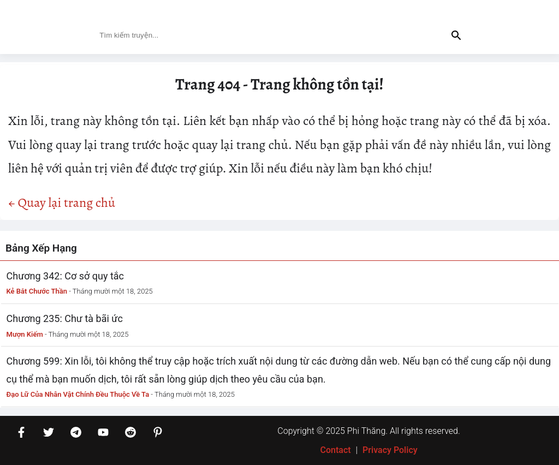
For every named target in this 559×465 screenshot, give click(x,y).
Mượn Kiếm (25, 334)
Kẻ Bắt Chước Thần (37, 291)
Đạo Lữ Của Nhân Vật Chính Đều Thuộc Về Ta (78, 394)
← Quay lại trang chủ (61, 202)
